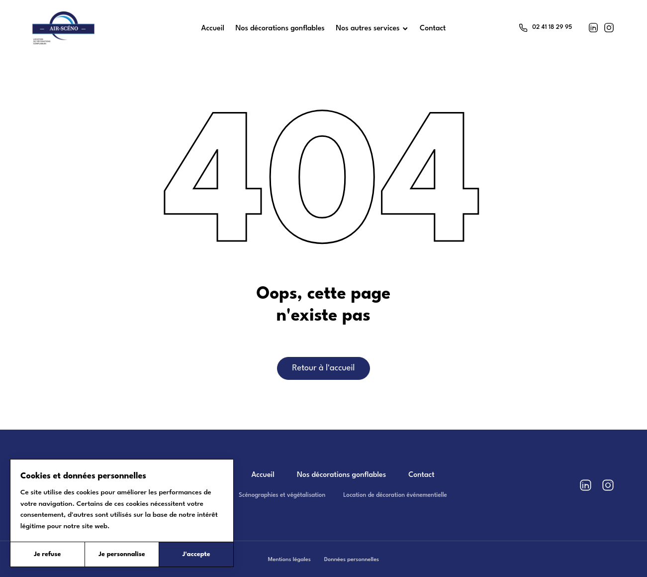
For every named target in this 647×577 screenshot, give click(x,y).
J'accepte (196, 554)
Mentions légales (289, 560)
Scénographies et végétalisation (282, 495)
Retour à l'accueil (323, 368)
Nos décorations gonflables (341, 474)
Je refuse (47, 554)
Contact (421, 474)
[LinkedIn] (593, 27)
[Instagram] (609, 27)
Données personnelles (351, 560)
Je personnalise (121, 554)
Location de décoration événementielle (395, 495)
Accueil (263, 474)
